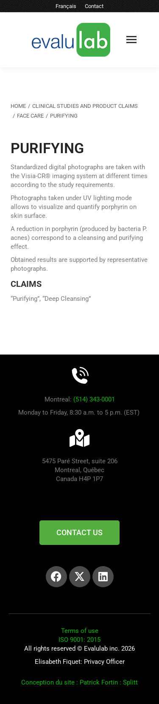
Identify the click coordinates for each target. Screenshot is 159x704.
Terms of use (79, 631)
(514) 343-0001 (94, 399)
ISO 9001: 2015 (79, 640)
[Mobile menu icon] (131, 39)
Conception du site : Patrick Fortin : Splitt (79, 682)
